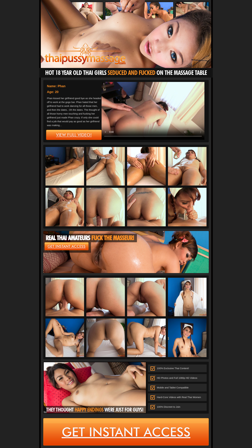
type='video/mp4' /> (153, 111)
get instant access (67, 246)
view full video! (74, 135)
